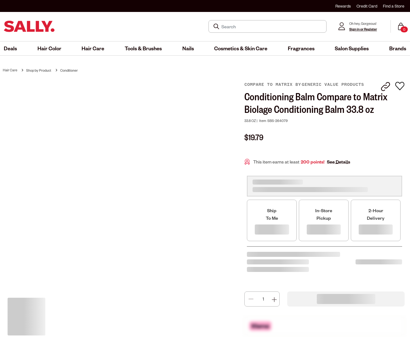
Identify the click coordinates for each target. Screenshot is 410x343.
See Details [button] (338, 162)
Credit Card (366, 5)
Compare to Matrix (269, 84)
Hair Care (10, 70)
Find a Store (393, 5)
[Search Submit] (217, 26)
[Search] (271, 26)
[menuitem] (10, 48)
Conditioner (69, 70)
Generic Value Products (333, 84)
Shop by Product (38, 70)
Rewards (343, 5)
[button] (10, 48)
